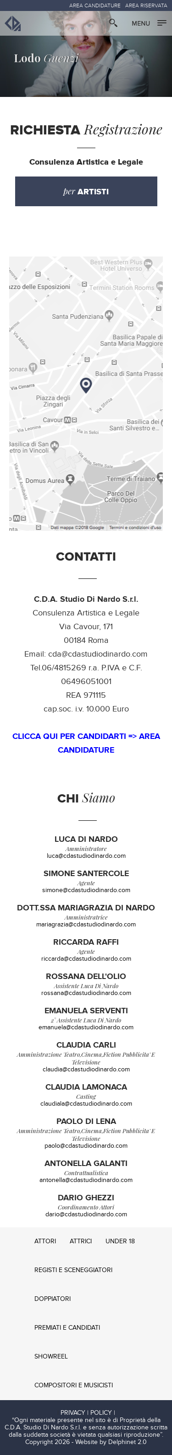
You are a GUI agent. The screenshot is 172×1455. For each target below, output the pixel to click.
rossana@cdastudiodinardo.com (86, 993)
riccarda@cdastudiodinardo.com (86, 959)
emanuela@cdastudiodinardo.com (86, 1027)
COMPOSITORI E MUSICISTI (73, 1385)
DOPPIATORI (52, 1299)
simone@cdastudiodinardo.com (86, 890)
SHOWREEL (51, 1356)
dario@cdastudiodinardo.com (86, 1214)
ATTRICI (81, 1241)
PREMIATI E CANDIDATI (67, 1328)
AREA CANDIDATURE (95, 5)
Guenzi (46, 56)
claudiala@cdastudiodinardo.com (86, 1103)
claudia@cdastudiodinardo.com (86, 1069)
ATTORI (45, 1241)
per (86, 191)
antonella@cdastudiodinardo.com (86, 1180)
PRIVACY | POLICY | (88, 1413)
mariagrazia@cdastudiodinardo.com (86, 924)
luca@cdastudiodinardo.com (86, 856)
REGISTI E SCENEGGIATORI (73, 1270)
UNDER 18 (120, 1241)
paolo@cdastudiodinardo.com (86, 1146)
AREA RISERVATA (146, 5)
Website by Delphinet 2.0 (111, 1442)
